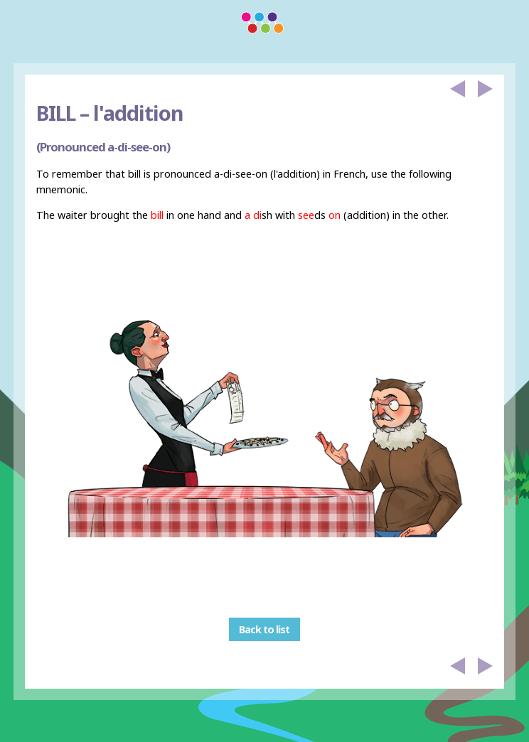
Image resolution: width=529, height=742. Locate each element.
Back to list (264, 629)
